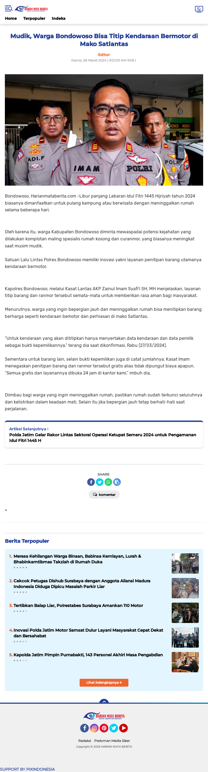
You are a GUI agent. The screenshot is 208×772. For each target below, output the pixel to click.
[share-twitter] (99, 482)
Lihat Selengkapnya (104, 682)
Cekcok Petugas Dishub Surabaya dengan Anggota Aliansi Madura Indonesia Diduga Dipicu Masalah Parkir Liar (82, 583)
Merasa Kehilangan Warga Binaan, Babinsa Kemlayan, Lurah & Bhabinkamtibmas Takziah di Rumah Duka (77, 559)
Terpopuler (34, 18)
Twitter (116, 730)
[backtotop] (104, 704)
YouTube (127, 730)
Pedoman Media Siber (112, 741)
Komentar (104, 494)
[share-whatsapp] (108, 482)
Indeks (58, 18)
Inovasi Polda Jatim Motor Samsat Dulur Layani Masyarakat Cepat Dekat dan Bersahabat (88, 633)
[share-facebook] (91, 482)
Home (11, 18)
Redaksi (84, 741)
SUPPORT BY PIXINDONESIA (27, 769)
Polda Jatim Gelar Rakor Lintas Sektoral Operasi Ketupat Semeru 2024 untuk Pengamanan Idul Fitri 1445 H (102, 437)
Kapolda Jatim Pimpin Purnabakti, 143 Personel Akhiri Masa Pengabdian (88, 654)
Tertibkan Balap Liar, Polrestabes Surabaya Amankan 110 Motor (78, 605)
